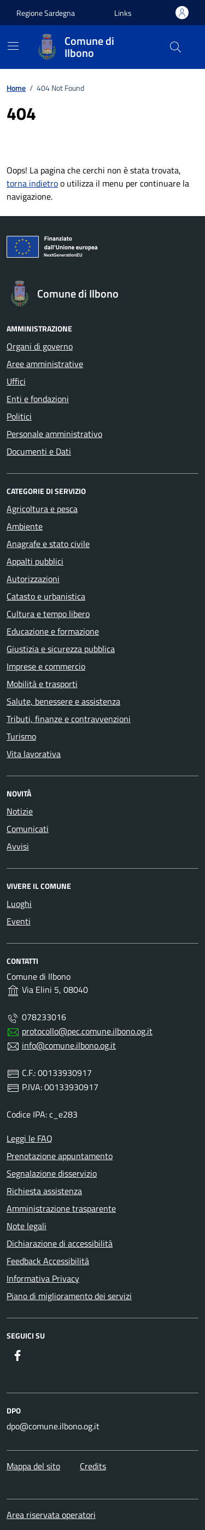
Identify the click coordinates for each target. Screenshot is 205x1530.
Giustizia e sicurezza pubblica (61, 648)
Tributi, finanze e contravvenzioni (69, 718)
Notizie (20, 811)
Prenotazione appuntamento (60, 1155)
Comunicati (28, 828)
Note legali (26, 1225)
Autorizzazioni (33, 578)
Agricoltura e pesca (42, 508)
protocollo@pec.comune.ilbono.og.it (87, 1031)
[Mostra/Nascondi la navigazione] (13, 46)
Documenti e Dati (39, 451)
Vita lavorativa (34, 753)
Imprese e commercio (46, 666)
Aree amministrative (45, 363)
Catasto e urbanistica (46, 596)
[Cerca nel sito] (175, 47)
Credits (93, 1466)
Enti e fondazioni (38, 398)
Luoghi (19, 903)
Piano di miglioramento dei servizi (69, 1295)
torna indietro (32, 183)
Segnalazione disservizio (52, 1173)
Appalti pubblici (35, 561)
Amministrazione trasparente (61, 1208)
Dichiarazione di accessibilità (60, 1243)
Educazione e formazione (53, 631)
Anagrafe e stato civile (48, 543)
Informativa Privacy (43, 1278)
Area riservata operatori (51, 1514)
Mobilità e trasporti (42, 683)
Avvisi (18, 846)
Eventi (19, 921)
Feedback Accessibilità (48, 1260)
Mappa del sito (33, 1466)
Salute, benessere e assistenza (63, 701)
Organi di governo (40, 346)
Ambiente (25, 526)
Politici (19, 416)
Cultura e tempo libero (48, 613)
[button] (123, 13)
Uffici (16, 381)
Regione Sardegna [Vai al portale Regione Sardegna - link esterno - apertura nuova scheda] (45, 13)
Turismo (21, 736)
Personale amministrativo (54, 433)
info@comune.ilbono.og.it (69, 1045)
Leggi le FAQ (29, 1138)
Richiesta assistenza (44, 1190)
